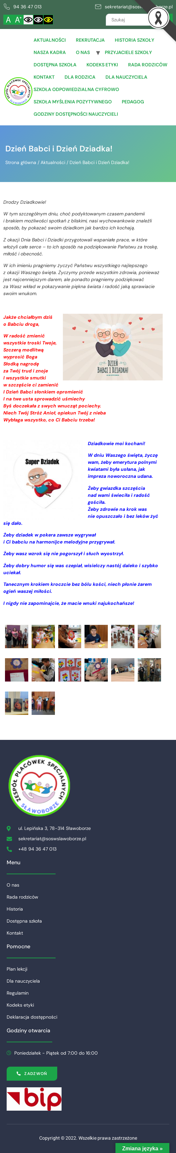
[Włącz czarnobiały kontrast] (38, 20)
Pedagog (133, 102)
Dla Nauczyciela (126, 77)
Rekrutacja (90, 40)
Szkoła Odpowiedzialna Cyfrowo (76, 89)
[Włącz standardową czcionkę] (8, 20)
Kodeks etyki (102, 65)
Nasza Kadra (50, 52)
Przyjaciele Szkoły (128, 52)
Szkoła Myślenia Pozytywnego (73, 102)
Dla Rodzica (80, 77)
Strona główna (20, 162)
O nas (83, 52)
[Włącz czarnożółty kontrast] (48, 20)
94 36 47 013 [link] (27, 7)
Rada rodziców (147, 65)
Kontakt (44, 77)
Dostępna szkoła (55, 65)
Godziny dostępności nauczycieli (76, 114)
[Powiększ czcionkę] (18, 20)
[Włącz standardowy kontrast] (28, 20)
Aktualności (50, 40)
